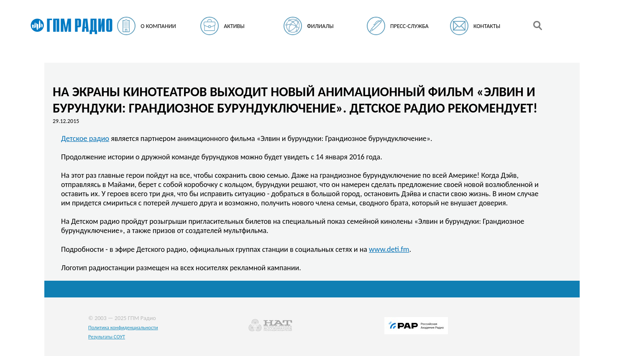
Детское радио (85, 138)
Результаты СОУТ (106, 336)
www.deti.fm (389, 249)
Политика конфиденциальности (123, 327)
